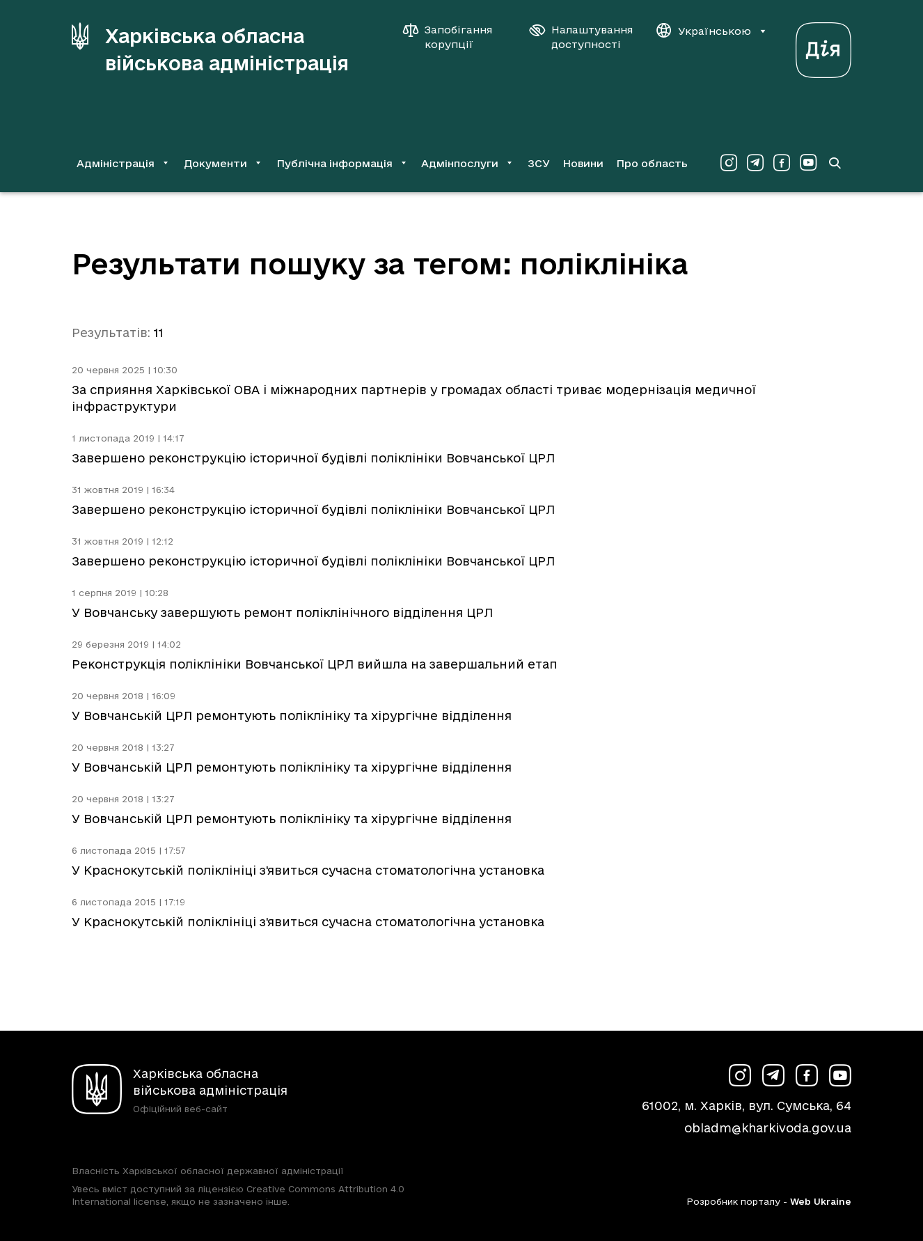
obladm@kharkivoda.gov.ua (767, 1127)
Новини (583, 163)
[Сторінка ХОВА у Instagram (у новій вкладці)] (728, 163)
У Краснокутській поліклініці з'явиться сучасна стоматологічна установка (308, 870)
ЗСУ (539, 163)
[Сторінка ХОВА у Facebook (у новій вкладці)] (781, 163)
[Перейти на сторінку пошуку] (834, 163)
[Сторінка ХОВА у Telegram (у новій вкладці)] (755, 163)
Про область (652, 163)
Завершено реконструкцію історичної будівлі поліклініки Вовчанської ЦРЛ (313, 458)
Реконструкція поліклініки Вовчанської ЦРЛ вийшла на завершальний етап (315, 664)
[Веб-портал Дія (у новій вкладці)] (823, 46)
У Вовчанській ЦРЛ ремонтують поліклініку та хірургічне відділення (292, 715)
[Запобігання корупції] (454, 37)
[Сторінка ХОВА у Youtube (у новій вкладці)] (808, 163)
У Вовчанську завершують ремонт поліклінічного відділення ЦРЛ (282, 612)
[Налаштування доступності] (581, 37)
